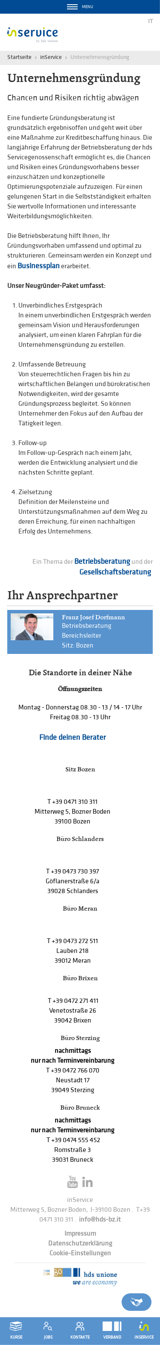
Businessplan (38, 265)
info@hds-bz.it (100, 1220)
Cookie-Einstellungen (80, 1253)
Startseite (19, 57)
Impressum (80, 1234)
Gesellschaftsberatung (116, 572)
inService (51, 57)
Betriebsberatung (102, 561)
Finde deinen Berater (72, 737)
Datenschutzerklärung (80, 1244)
